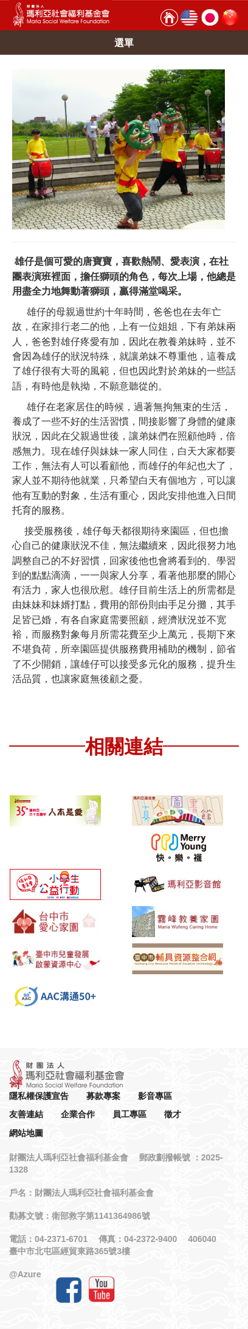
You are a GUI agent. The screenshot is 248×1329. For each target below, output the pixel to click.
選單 (124, 43)
